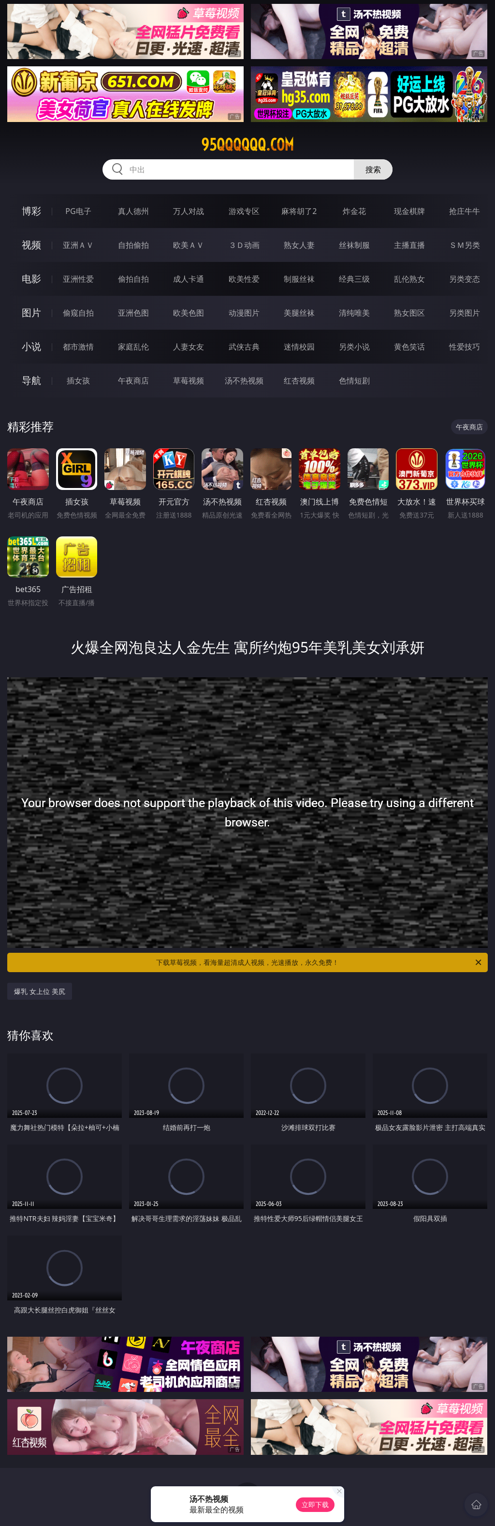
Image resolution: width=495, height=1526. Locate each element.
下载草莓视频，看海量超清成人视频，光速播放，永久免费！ (319, 962)
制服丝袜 (299, 279)
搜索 (373, 169)
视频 (31, 244)
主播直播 (409, 245)
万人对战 (188, 211)
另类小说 (354, 346)
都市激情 (78, 346)
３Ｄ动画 (244, 245)
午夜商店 (133, 380)
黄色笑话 (409, 346)
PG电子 (78, 211)
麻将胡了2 (299, 211)
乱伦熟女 (409, 279)
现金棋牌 (409, 211)
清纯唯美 (354, 312)
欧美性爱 (244, 279)
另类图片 (464, 312)
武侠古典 (244, 346)
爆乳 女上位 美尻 (39, 991)
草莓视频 (188, 380)
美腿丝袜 (299, 312)
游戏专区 (244, 211)
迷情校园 (299, 346)
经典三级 (354, 279)
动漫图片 (244, 312)
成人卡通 (188, 279)
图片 (31, 312)
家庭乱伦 (133, 346)
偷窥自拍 (78, 312)
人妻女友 (188, 346)
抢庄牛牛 (464, 211)
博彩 (31, 210)
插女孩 (78, 380)
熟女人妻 (299, 245)
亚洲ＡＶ (78, 245)
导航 (31, 380)
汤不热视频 (244, 380)
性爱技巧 (464, 346)
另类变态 (464, 279)
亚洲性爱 (78, 279)
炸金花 (354, 211)
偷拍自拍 (133, 279)
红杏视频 (299, 380)
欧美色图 (188, 312)
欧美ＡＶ (188, 245)
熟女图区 (409, 312)
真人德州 (133, 211)
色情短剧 (354, 380)
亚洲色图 (133, 312)
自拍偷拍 (133, 245)
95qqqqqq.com (247, 144)
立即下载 (315, 1504)
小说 (31, 346)
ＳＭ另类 (464, 245)
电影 (31, 278)
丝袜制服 (354, 245)
